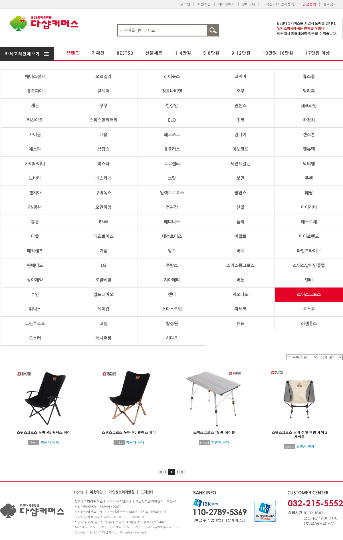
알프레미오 (103, 294)
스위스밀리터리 (103, 120)
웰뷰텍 (309, 149)
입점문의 (309, 3)
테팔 (309, 193)
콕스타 (103, 164)
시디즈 (172, 338)
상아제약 (35, 280)
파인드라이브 (309, 251)
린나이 (240, 135)
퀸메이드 (35, 265)
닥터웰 (309, 164)
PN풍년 (35, 207)
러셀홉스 (309, 323)
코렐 (103, 323)
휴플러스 (172, 149)
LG (103, 265)
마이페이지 (226, 3)
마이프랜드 (309, 236)
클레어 (103, 91)
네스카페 (103, 178)
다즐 (35, 236)
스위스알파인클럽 (309, 265)
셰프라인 (309, 105)
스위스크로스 (309, 294)
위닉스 (35, 309)
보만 (240, 178)
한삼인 (172, 105)
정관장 (172, 207)
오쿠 (240, 91)
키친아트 (35, 120)
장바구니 (248, 3)
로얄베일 (103, 280)
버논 (240, 280)
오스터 (35, 338)
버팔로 (240, 236)
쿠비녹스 (103, 193)
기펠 (103, 251)
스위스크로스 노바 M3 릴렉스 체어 (129, 432)
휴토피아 (35, 91)
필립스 (240, 193)
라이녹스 (172, 76)
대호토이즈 (103, 236)
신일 (240, 207)
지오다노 (240, 294)
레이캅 (103, 309)
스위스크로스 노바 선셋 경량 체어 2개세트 (299, 434)
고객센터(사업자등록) (279, 3)
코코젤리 (172, 164)
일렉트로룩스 (172, 193)
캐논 (35, 105)
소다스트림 (172, 309)
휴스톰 (309, 76)
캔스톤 (309, 135)
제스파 (35, 149)
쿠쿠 (103, 105)
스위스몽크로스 (240, 265)
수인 (35, 294)
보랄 (172, 178)
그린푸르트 (35, 323)
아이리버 (309, 207)
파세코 (240, 309)
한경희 (309, 120)
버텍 (240, 251)
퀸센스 (240, 105)
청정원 (172, 323)
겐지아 (35, 193)
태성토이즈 (172, 236)
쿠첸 (309, 178)
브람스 (103, 149)
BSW (103, 222)
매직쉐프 (35, 251)
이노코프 (240, 149)
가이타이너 (35, 164)
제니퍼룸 (103, 338)
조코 (240, 120)
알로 (172, 251)
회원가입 (204, 3)
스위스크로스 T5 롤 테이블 (214, 432)
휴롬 (35, 222)
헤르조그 (172, 135)
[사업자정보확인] (153, 512)
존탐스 (172, 265)
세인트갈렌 (240, 164)
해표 (240, 323)
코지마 (240, 76)
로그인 (185, 3)
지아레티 (172, 280)
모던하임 (103, 207)
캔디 (172, 294)
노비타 (35, 178)
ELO (172, 120)
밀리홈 (309, 91)
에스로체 (309, 222)
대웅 (103, 135)
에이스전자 (35, 76)
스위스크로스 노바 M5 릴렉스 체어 (44, 432)
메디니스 (172, 222)
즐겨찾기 (330, 3)
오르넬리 (103, 76)
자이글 (35, 135)
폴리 (240, 222)
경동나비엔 (172, 91)
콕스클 (309, 309)
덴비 (309, 280)
